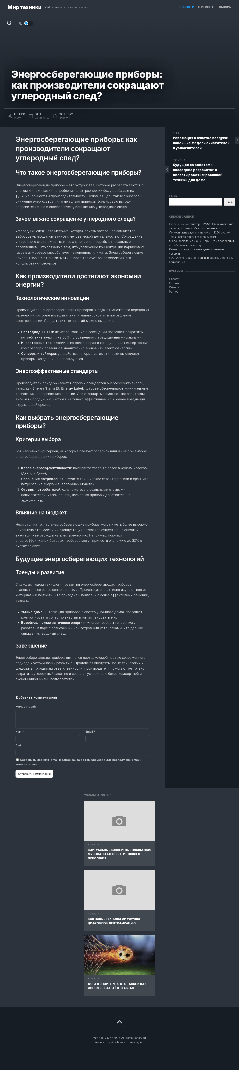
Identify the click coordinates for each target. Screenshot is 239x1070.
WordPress (118, 1042)
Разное (173, 291)
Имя (20, 731)
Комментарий (27, 706)
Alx (142, 1042)
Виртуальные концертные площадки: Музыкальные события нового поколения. (119, 854)
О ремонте (206, 7)
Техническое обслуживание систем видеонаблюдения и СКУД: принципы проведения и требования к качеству (201, 241)
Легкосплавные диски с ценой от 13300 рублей (199, 232)
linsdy (17, 117)
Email (90, 731)
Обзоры (225, 7)
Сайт (19, 745)
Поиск (173, 195)
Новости (186, 7)
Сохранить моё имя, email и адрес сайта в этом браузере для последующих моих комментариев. (78, 762)
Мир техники (24, 7)
